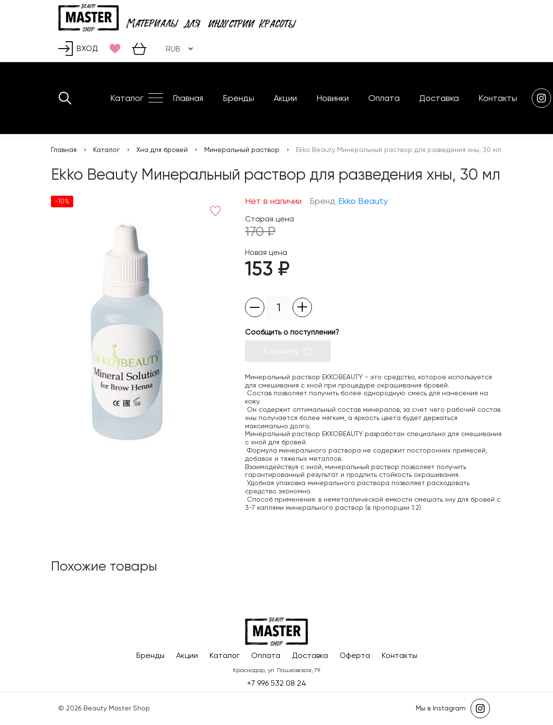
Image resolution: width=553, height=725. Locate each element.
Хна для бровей (162, 149)
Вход (78, 48)
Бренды (238, 98)
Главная (188, 98)
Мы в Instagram (453, 708)
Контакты (497, 98)
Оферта (355, 655)
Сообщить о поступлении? (292, 332)
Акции (285, 98)
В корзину (287, 351)
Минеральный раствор (241, 149)
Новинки (332, 98)
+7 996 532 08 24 (276, 683)
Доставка (439, 98)
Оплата (384, 98)
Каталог (127, 98)
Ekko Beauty (363, 201)
